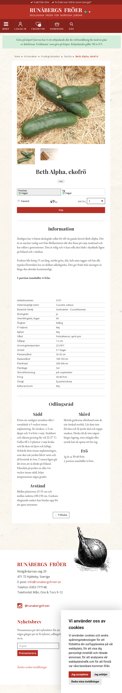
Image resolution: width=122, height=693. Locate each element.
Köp (61, 210)
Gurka (68, 56)
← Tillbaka (61, 514)
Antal (82, 201)
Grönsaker (30, 56)
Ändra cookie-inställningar (32, 667)
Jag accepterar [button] (79, 674)
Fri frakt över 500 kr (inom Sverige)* (73, 2)
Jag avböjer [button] (100, 674)
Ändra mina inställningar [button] (85, 681)
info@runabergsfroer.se (44, 582)
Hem (17, 56)
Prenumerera (27, 653)
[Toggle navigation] (6, 26)
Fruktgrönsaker (50, 56)
